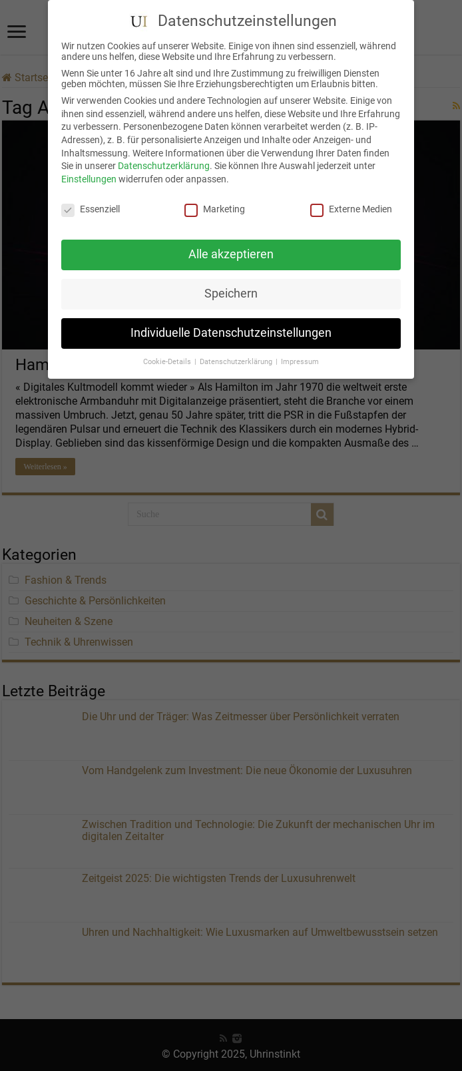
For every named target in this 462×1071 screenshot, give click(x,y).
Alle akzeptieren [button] (231, 247)
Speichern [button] (231, 286)
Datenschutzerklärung (164, 158)
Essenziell (90, 201)
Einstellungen (88, 171)
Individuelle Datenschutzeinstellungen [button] (231, 325)
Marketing (214, 201)
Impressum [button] (300, 354)
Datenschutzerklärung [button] (237, 354)
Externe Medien (351, 201)
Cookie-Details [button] (168, 354)
